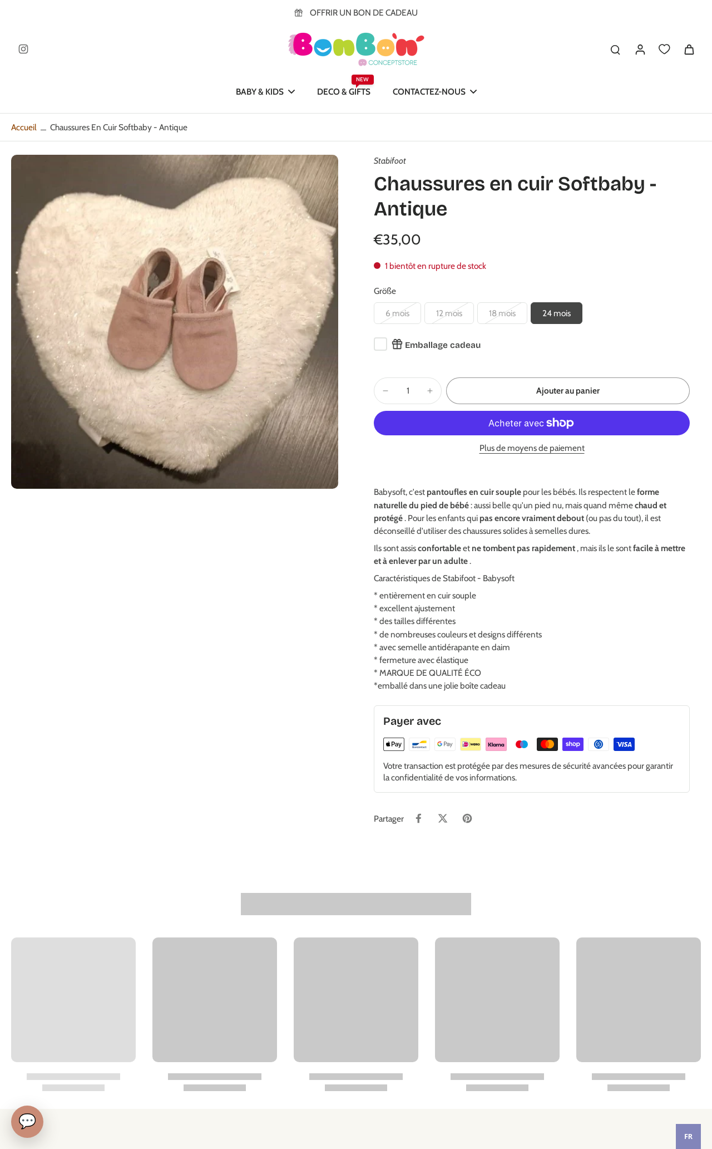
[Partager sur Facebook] (418, 818)
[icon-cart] (688, 49)
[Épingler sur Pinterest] (467, 818)
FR (688, 1136)
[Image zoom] (174, 322)
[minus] (385, 391)
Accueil (24, 127)
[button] (568, 390)
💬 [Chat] (27, 1121)
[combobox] (688, 1136)
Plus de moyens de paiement (532, 448)
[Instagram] (23, 49)
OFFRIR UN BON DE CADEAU (364, 12)
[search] (615, 49)
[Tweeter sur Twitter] (443, 818)
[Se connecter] (639, 49)
